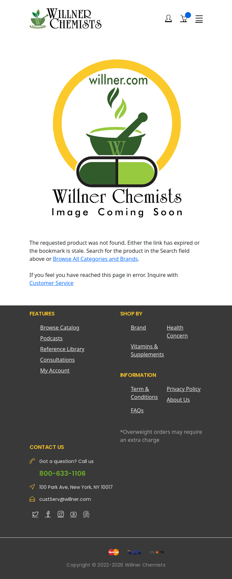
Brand (138, 327)
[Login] (168, 18)
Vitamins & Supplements (147, 350)
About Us (178, 399)
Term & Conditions (144, 393)
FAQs (137, 410)
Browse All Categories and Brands (95, 259)
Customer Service (52, 283)
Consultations (57, 359)
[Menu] (199, 18)
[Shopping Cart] (183, 18)
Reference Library (62, 349)
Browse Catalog (60, 327)
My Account (55, 370)
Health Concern (177, 331)
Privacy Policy (184, 389)
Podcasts (51, 338)
